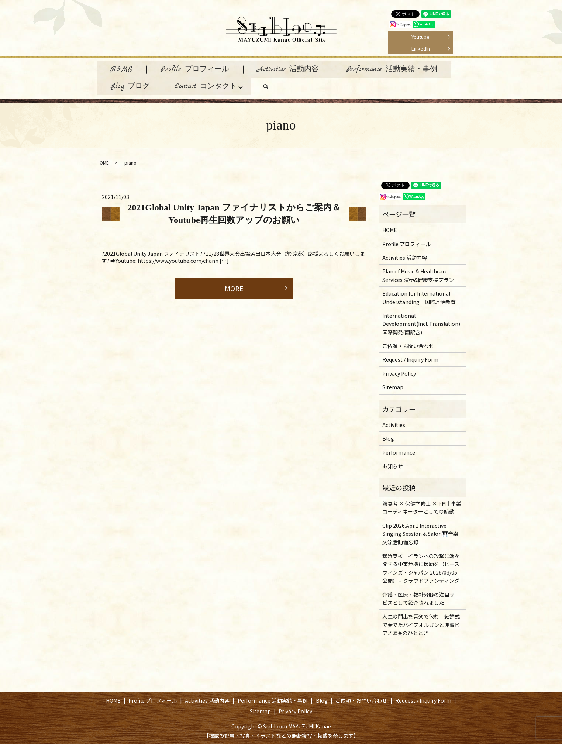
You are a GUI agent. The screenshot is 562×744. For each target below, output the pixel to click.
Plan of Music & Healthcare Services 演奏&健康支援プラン (418, 274)
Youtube (420, 36)
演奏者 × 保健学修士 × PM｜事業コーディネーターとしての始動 (421, 506)
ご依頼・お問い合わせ (408, 344)
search (276, 87)
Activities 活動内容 (292, 68)
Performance (398, 450)
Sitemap (392, 385)
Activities (393, 423)
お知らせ (392, 464)
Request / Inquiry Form (410, 358)
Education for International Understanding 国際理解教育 (419, 296)
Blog (388, 437)
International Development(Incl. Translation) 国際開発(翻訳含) (421, 322)
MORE (234, 286)
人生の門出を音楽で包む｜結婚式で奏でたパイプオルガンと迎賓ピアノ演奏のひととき (421, 623)
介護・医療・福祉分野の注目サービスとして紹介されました (421, 596)
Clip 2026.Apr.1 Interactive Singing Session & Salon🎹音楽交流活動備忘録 (420, 532)
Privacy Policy (399, 371)
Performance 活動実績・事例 (397, 68)
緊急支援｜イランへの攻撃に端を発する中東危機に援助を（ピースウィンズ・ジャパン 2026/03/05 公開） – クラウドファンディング (421, 567)
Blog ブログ (131, 85)
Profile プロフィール (197, 68)
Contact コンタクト (208, 85)
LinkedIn (420, 48)
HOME (122, 68)
